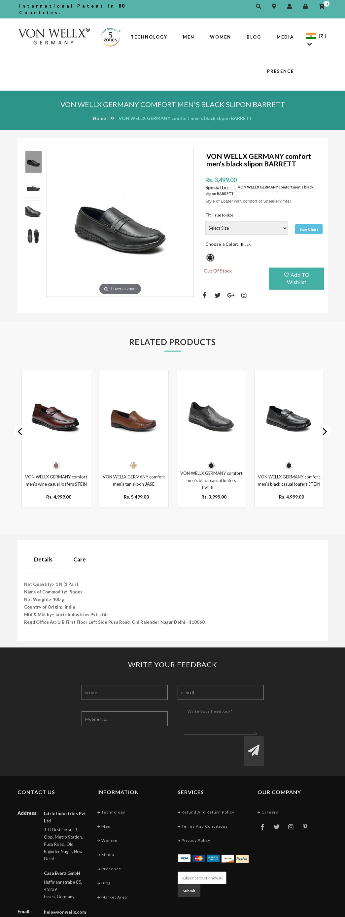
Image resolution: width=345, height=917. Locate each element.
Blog (254, 37)
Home (99, 118)
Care (79, 558)
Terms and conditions (203, 800)
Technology (149, 37)
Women (220, 37)
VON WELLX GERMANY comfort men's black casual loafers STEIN (289, 479)
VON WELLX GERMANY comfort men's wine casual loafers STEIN (56, 479)
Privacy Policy (194, 815)
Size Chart (308, 229)
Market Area (112, 871)
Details (43, 558)
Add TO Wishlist (297, 278)
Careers (268, 786)
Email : (24, 886)
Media (285, 37)
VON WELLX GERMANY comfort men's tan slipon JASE (134, 479)
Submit (189, 865)
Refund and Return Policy (206, 786)
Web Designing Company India (295, 909)
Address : (28, 787)
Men (188, 37)
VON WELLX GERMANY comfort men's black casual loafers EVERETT (211, 480)
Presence (280, 71)
